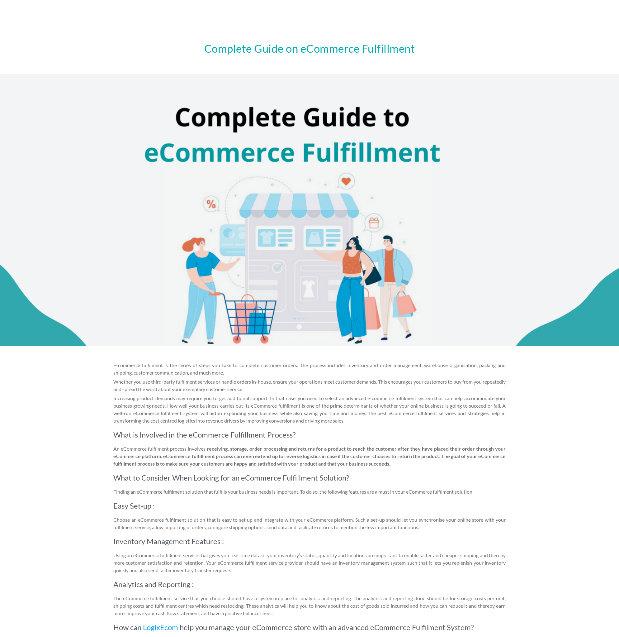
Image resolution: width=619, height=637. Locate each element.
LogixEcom (160, 627)
